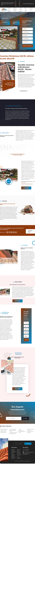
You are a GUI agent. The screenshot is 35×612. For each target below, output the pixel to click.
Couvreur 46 (13, 449)
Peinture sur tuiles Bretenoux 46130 (3, 432)
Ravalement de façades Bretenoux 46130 (4, 430)
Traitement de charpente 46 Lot (19, 454)
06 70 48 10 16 (19, 4)
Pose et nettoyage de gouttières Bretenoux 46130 (13, 430)
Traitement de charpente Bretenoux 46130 (22, 431)
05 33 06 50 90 (15, 4)
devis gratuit (26, 187)
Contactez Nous (15, 23)
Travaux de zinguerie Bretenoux (31, 430)
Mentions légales (27, 461)
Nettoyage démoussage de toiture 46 (13, 451)
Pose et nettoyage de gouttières (13, 454)
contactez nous (23, 90)
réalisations (4, 22)
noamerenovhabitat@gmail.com (28, 3)
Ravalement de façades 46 (31, 9)
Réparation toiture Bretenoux (30, 432)
